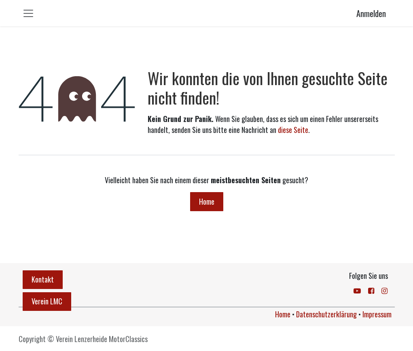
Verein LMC (47, 301)
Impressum (377, 314)
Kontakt (43, 279)
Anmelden (371, 13)
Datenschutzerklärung (326, 314)
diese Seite (293, 129)
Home (206, 201)
